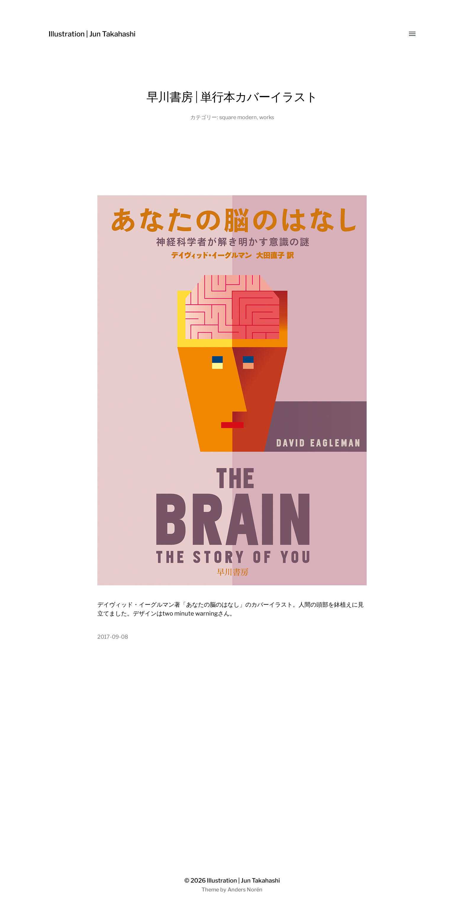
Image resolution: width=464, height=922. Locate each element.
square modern (238, 117)
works (266, 117)
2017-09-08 (112, 637)
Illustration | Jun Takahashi (92, 34)
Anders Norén (245, 889)
